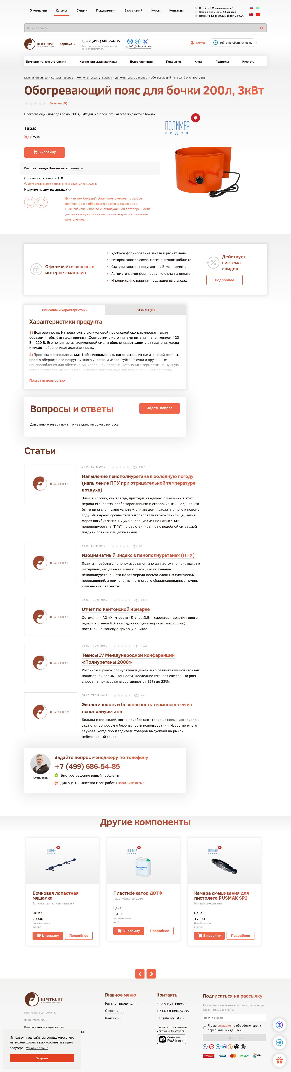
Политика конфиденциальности (44, 1027)
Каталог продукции (121, 1003)
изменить (76, 168)
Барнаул (67, 43)
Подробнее (224, 279)
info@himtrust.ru (140, 46)
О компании (114, 1010)
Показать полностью (47, 380)
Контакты (112, 1018)
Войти (200, 42)
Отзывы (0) (58, 103)
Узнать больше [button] (37, 1048)
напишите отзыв (131, 782)
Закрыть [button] (42, 1058)
